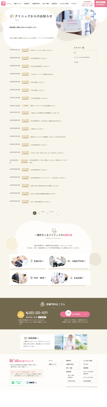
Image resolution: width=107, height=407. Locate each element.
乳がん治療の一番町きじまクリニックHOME (24, 38)
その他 (76, 63)
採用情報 (85, 384)
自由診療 (54, 3)
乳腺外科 (26, 3)
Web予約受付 (87, 397)
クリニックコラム (88, 394)
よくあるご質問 (64, 3)
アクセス (73, 3)
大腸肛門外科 (36, 3)
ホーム (9, 3)
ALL (75, 53)
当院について (17, 3)
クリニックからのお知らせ (48, 38)
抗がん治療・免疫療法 (71, 393)
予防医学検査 (71, 397)
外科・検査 (46, 3)
